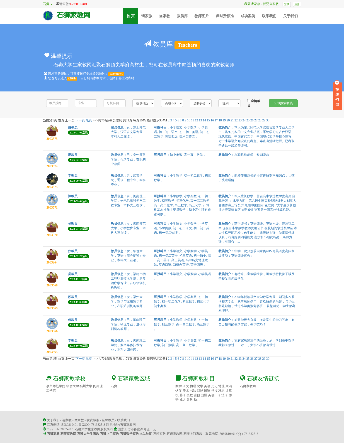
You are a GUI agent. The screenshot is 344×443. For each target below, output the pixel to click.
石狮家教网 (73, 15)
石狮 (114, 386)
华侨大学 (72, 386)
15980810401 (78, 4)
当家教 (164, 16)
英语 (207, 386)
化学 (200, 386)
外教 (190, 399)
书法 (193, 390)
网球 (200, 390)
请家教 (146, 16)
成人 (182, 399)
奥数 (190, 395)
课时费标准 (225, 16)
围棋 (204, 395)
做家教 (79, 420)
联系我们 (269, 16)
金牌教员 (254, 103)
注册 (297, 4)
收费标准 (93, 420)
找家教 (72, 78)
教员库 (182, 16)
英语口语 (214, 395)
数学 (178, 386)
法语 (224, 395)
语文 (186, 386)
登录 (286, 4)
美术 (186, 390)
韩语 (182, 395)
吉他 (197, 395)
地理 (221, 386)
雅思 (221, 390)
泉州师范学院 (55, 386)
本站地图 (146, 434)
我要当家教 (272, 4)
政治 (228, 386)
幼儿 (197, 399)
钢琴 (178, 390)
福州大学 (86, 386)
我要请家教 (250, 4)
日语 (207, 390)
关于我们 (290, 16)
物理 (193, 386)
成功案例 (248, 16)
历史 (214, 386)
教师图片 (201, 16)
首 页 (132, 16)
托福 (214, 390)
